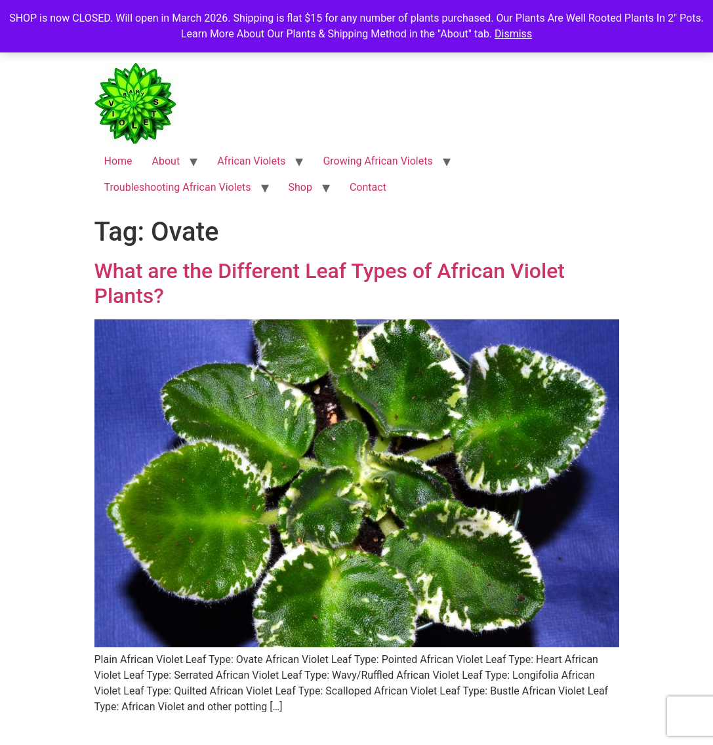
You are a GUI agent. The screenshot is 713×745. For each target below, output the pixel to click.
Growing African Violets (377, 161)
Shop (300, 187)
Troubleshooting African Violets (177, 187)
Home (118, 161)
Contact (368, 187)
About (166, 161)
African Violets (251, 161)
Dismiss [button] (513, 34)
